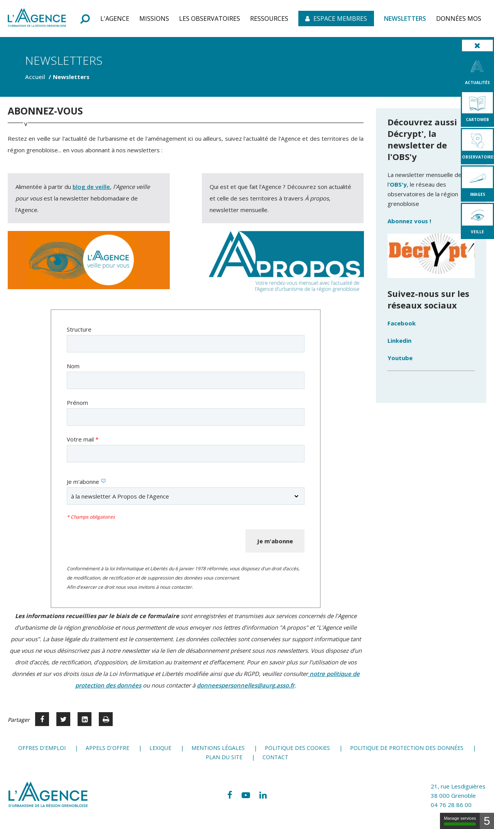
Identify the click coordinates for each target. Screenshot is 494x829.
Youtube (400, 358)
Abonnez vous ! (410, 221)
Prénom (77, 402)
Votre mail (82, 439)
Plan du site (224, 757)
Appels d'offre (107, 747)
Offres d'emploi (42, 747)
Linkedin (399, 340)
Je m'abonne (86, 481)
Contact (275, 757)
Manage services (460, 821)
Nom (73, 366)
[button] (114, 18)
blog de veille (91, 186)
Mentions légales (218, 747)
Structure (79, 329)
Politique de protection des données (407, 747)
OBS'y (398, 184)
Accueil (35, 77)
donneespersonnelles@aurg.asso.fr (245, 685)
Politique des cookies (297, 747)
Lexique (160, 747)
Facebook (401, 323)
